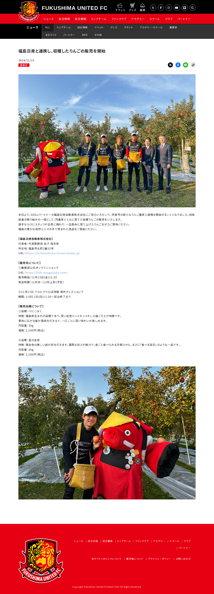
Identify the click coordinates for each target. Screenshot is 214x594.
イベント (98, 27)
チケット (128, 27)
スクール (154, 19)
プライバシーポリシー (159, 558)
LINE (185, 64)
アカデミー (138, 19)
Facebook (178, 64)
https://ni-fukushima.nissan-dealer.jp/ (53, 253)
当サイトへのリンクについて (106, 558)
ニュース (48, 19)
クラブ (169, 19)
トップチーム (99, 19)
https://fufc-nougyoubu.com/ (47, 272)
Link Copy (193, 64)
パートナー (184, 19)
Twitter (170, 64)
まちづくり (51, 34)
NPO (85, 34)
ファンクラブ (119, 19)
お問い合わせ (183, 558)
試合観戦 (80, 19)
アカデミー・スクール (151, 27)
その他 (98, 34)
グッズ (113, 27)
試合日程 (93, 541)
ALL (47, 27)
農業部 (173, 27)
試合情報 (64, 19)
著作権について (134, 558)
